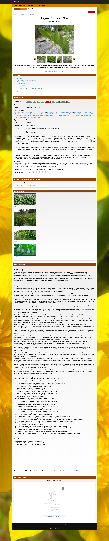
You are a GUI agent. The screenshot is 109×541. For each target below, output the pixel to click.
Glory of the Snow (83, 113)
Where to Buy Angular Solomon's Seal (26, 80)
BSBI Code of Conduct (62, 69)
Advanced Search (32, 5)
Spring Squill (66, 115)
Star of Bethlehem (74, 115)
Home (15, 5)
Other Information (21, 83)
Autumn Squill (25, 112)
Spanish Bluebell (44, 115)
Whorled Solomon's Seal (21, 117)
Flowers (23, 8)
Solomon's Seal (35, 115)
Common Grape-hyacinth (53, 112)
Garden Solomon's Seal (58, 113)
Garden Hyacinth (47, 113)
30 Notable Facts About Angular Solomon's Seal (32, 88)
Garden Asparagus (24, 113)
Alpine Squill (18, 112)
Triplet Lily (91, 115)
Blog (21, 86)
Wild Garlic (17, 206)
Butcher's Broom (34, 112)
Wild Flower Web (19, 2)
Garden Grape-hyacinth (36, 113)
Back (91, 12)
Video (21, 90)
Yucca (38, 117)
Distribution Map (21, 91)
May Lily (20, 115)
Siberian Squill (27, 115)
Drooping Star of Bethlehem (81, 112)
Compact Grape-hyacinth (67, 112)
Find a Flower (22, 5)
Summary (22, 85)
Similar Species (21, 81)
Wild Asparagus (32, 117)
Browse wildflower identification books (54, 71)
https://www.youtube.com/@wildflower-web (71, 470)
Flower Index (42, 5)
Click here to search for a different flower (23, 14)
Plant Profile (20, 78)
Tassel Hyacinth (84, 115)
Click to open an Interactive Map (54, 516)
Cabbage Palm (42, 112)
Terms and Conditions (54, 528)
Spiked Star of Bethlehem (55, 115)
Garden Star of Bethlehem (71, 113)
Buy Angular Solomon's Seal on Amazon (24, 185)
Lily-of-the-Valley (18, 226)
